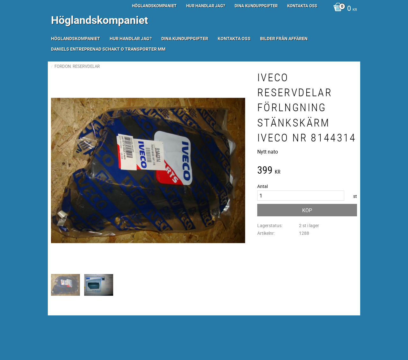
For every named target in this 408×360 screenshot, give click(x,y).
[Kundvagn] (343, 9)
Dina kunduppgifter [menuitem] (256, 6)
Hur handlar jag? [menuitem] (205, 6)
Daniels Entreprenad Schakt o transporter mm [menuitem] (108, 49)
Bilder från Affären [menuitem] (284, 38)
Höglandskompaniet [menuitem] (154, 6)
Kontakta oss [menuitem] (302, 6)
